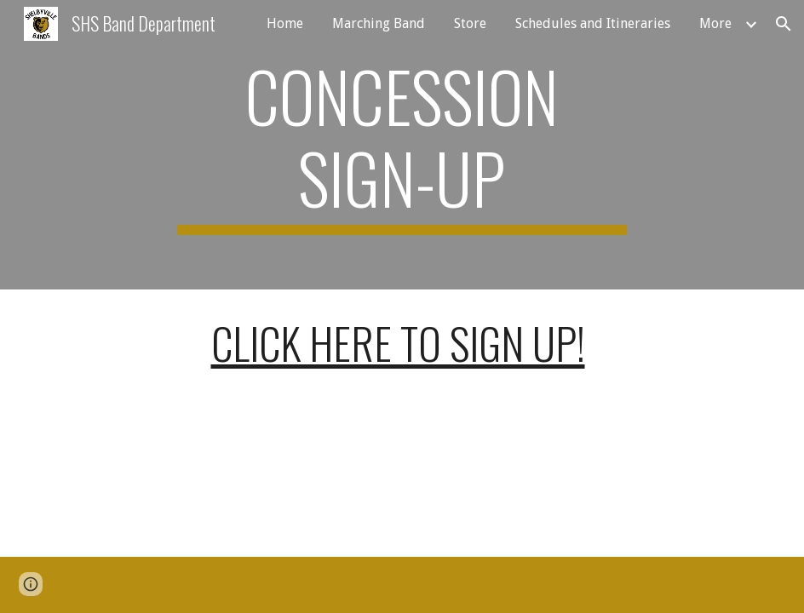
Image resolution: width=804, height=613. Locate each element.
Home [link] (285, 23)
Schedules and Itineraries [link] (592, 23)
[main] (402, 145)
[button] (783, 23)
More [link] (715, 23)
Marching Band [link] (378, 23)
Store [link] (470, 23)
